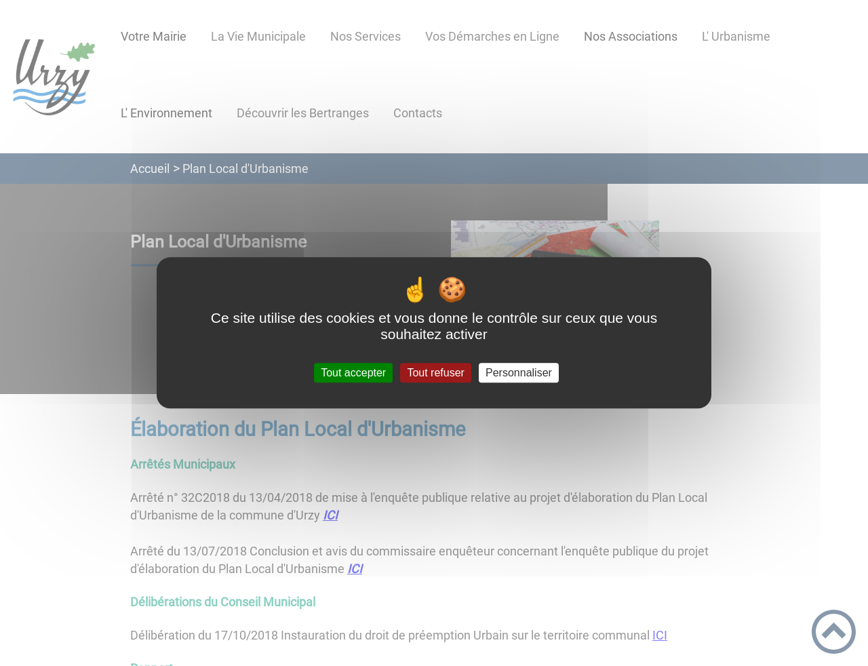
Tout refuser (435, 372)
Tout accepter (353, 372)
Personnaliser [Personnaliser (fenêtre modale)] (519, 372)
